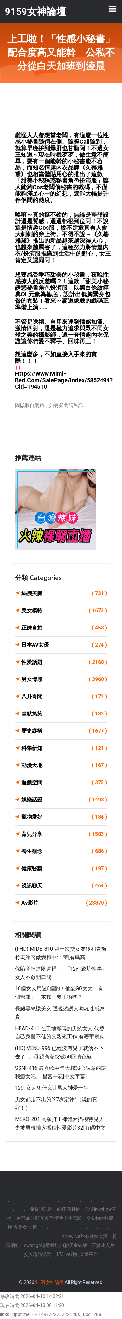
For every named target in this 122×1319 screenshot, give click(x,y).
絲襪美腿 (64, 593)
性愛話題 (64, 662)
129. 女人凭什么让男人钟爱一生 (51, 1088)
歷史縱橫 (64, 731)
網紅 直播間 (69, 1209)
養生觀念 (64, 851)
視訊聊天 (64, 885)
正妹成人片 (103, 1245)
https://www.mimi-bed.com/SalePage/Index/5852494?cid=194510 (64, 380)
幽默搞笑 (64, 713)
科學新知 (64, 748)
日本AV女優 (64, 645)
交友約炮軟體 (100, 1218)
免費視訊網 (41, 1209)
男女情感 (64, 679)
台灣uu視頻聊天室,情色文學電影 (49, 1218)
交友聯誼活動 (37, 1254)
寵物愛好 (64, 817)
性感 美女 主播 (22, 1227)
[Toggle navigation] (112, 8)
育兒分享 (64, 834)
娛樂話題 (64, 799)
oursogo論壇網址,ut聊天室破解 (55, 1245)
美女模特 (64, 610)
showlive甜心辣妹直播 (85, 1236)
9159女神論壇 (49, 1282)
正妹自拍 (64, 627)
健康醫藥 (64, 868)
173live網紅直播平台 (77, 1254)
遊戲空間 (64, 782)
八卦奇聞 (64, 696)
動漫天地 (64, 765)
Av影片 (64, 903)
